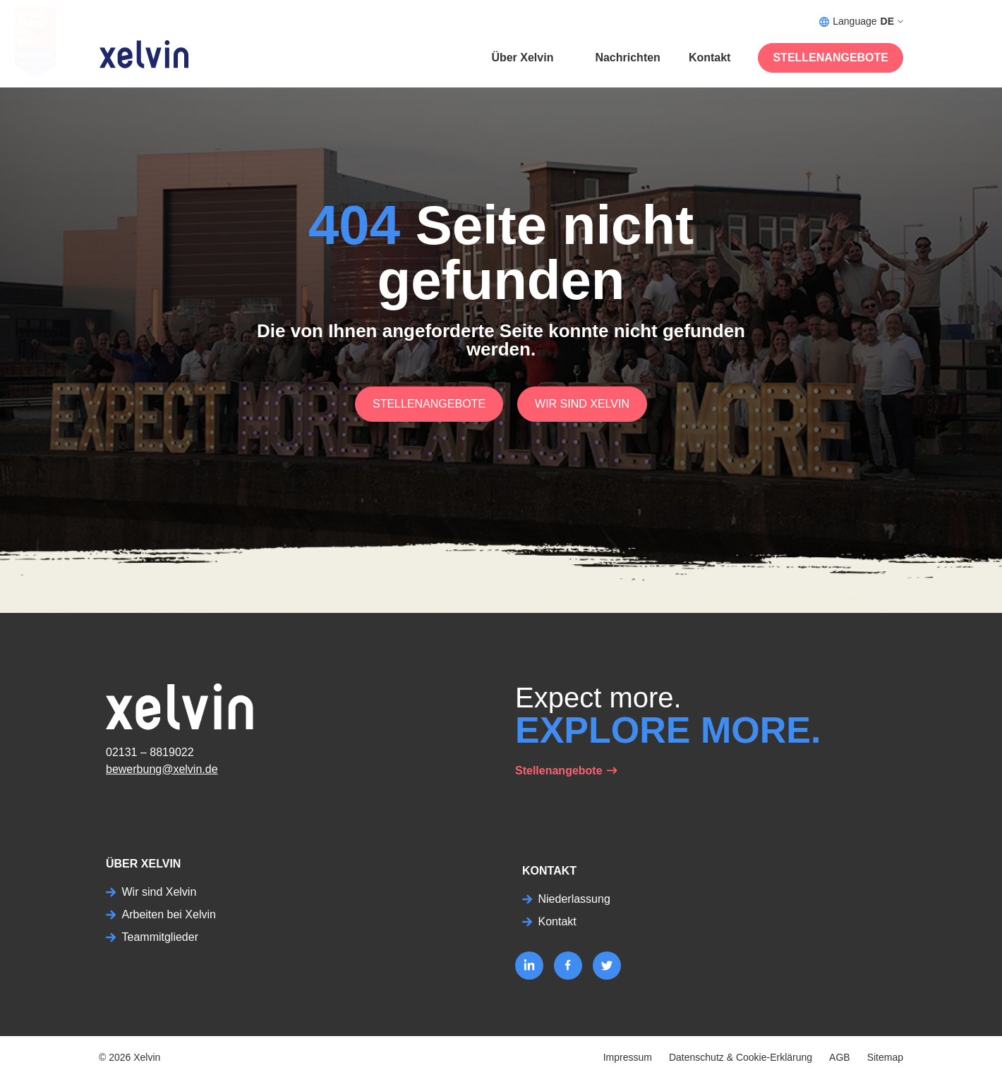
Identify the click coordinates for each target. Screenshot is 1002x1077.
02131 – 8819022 (150, 752)
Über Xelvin (522, 57)
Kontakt (710, 57)
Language (861, 21)
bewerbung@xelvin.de (162, 769)
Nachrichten (627, 57)
